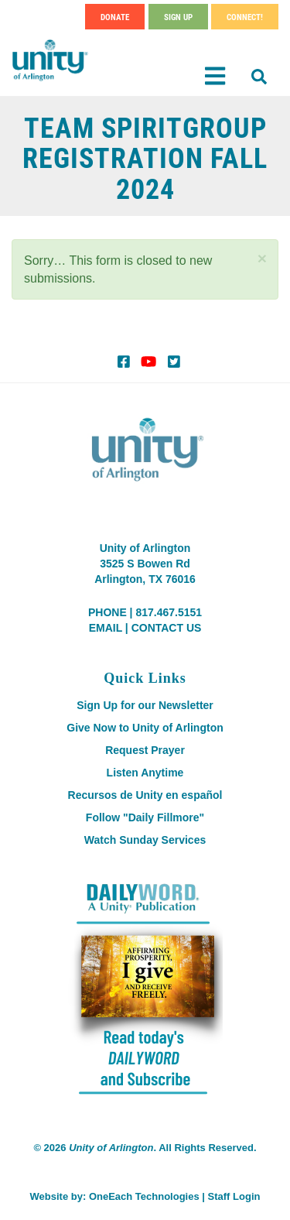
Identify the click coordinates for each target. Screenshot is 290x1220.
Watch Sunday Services (145, 840)
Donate (115, 16)
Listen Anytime (145, 772)
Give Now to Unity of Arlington (145, 727)
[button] (262, 258)
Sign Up (178, 16)
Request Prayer (145, 750)
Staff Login (234, 1196)
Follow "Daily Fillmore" (145, 817)
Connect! (245, 16)
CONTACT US (166, 628)
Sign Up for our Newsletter (145, 705)
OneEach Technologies (144, 1196)
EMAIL (105, 628)
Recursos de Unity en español (145, 795)
